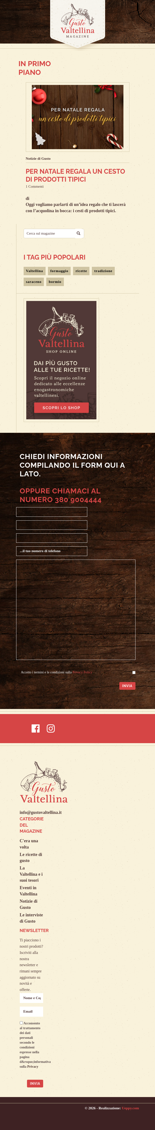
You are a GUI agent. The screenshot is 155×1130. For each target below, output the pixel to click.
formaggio (59, 271)
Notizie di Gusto (38, 158)
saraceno (34, 282)
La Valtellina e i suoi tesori (31, 874)
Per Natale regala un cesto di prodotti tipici (75, 175)
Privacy (32, 1066)
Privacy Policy (82, 672)
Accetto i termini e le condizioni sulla (56, 672)
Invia (127, 686)
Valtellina (34, 271)
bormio (55, 282)
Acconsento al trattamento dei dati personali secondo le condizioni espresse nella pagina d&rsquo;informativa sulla (31, 1044)
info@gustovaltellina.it (41, 812)
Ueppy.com (130, 1108)
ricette (81, 271)
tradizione (103, 271)
